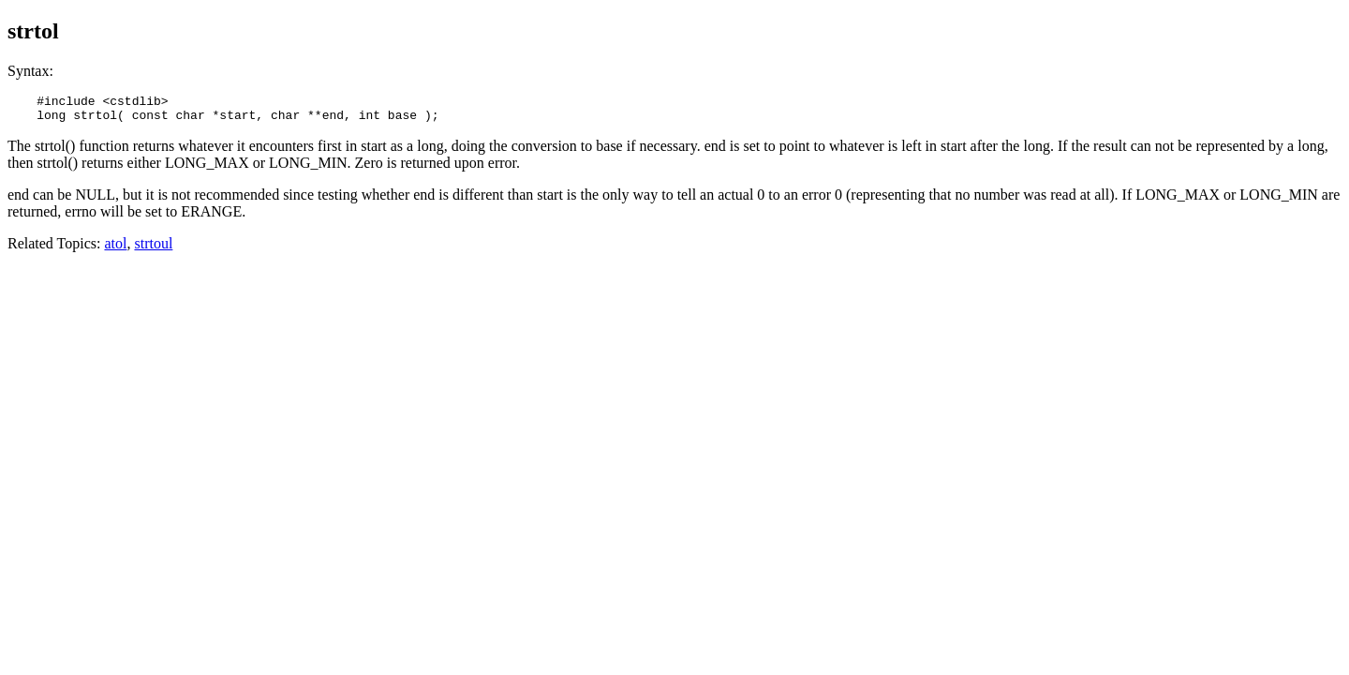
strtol (33, 31)
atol (115, 249)
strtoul (153, 249)
